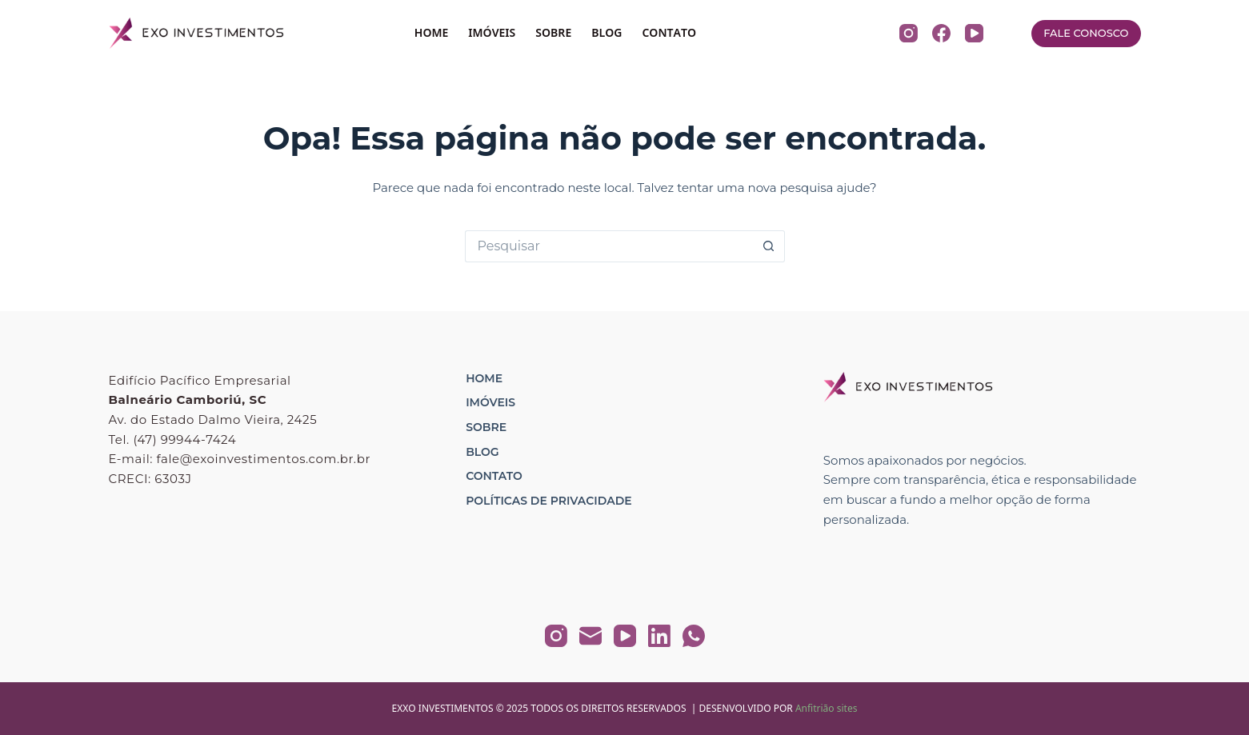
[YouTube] (974, 33)
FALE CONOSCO (1085, 32)
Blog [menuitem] (482, 452)
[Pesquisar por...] (609, 246)
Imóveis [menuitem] (490, 402)
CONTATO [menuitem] (669, 32)
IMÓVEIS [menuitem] (491, 32)
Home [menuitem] (484, 378)
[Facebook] (941, 33)
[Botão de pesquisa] (769, 246)
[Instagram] (908, 33)
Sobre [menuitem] (486, 427)
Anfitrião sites (826, 708)
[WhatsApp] (694, 636)
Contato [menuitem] (494, 476)
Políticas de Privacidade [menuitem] (548, 500)
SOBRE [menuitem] (553, 32)
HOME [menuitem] (431, 32)
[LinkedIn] (659, 636)
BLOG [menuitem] (606, 32)
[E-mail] (590, 636)
